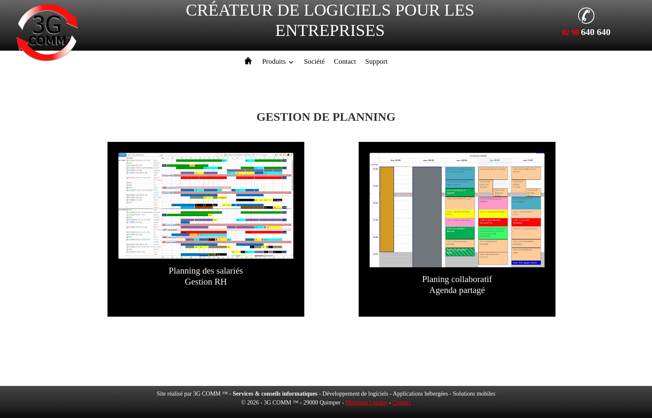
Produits (274, 61)
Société (314, 61)
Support (376, 61)
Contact (345, 61)
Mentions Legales (367, 402)
